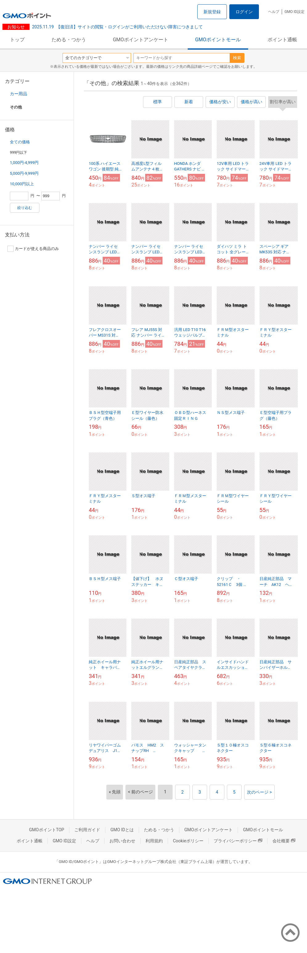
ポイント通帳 (282, 40)
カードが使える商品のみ (33, 249)
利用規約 (154, 840)
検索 (237, 57)
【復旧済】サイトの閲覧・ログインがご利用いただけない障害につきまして (117, 26)
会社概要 (283, 840)
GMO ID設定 (294, 12)
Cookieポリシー (188, 840)
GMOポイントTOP (46, 829)
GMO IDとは (122, 829)
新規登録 (212, 11)
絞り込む (24, 208)
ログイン (244, 11)
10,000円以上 (22, 184)
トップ (17, 40)
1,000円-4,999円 (24, 162)
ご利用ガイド (87, 829)
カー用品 (18, 93)
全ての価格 (20, 142)
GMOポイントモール (218, 40)
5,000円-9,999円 (24, 173)
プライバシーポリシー (238, 840)
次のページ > (259, 792)
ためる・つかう (68, 40)
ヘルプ (273, 12)
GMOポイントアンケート (140, 40)
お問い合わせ (122, 840)
